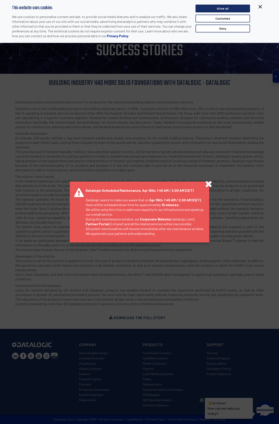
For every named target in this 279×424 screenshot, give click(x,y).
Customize (222, 19)
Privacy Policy (117, 37)
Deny (222, 29)
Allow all (223, 9)
